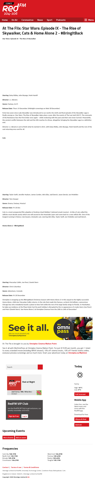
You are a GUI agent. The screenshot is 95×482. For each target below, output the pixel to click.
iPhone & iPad (80, 419)
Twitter (76, 12)
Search (9, 367)
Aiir (28, 477)
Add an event (21, 437)
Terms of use (16, 467)
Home (5, 20)
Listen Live (78, 6)
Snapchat (90, 12)
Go (40, 367)
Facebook (70, 12)
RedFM (14, 8)
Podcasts (61, 20)
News (40, 20)
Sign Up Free (14, 416)
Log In (24, 416)
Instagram (83, 12)
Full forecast (80, 394)
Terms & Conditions (31, 467)
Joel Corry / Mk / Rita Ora (21, 391)
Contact (5, 467)
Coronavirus (27, 20)
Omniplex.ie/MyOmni (77, 352)
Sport (49, 20)
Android (78, 424)
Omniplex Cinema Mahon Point (43, 343)
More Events (8, 437)
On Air (15, 20)
